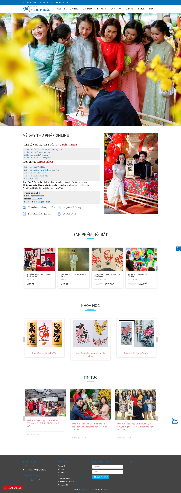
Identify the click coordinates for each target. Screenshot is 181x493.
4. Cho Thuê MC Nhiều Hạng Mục (37, 158)
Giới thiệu (77, 9)
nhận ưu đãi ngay (101, 477)
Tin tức (142, 9)
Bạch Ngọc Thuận (42, 202)
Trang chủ (64, 9)
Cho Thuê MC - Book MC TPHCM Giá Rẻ (73, 275)
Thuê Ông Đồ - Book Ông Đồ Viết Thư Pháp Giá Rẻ (39, 275)
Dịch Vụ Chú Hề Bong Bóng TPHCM (138, 275)
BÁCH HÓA (118, 9)
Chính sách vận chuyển (66, 482)
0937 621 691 (64, 2)
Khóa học (104, 9)
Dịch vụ (130, 9)
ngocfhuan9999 (37, 196)
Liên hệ (152, 9)
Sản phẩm (90, 9)
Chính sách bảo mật (65, 479)
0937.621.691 (38, 199)
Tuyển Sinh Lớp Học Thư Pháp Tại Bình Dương (107, 275)
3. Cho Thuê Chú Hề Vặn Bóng (36, 155)
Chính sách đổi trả (64, 485)
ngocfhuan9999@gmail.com (36, 470)
